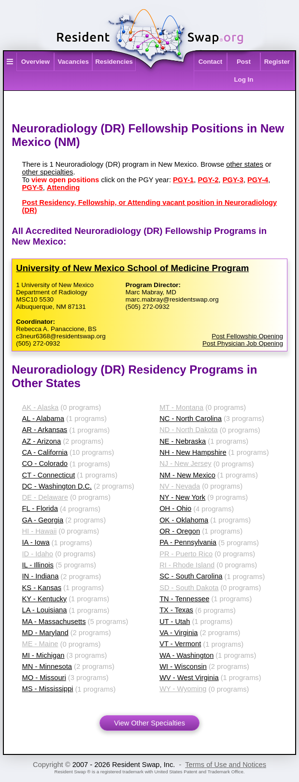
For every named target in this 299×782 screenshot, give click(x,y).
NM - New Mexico (187, 475)
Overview (35, 61)
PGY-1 (183, 180)
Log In (243, 79)
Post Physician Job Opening (242, 343)
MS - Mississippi (47, 689)
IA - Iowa (36, 542)
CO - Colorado (45, 463)
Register (277, 61)
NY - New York (182, 497)
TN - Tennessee (184, 599)
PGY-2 (208, 180)
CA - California (45, 452)
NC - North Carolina (190, 418)
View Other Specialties (149, 723)
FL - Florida (40, 508)
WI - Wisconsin (183, 666)
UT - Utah (174, 621)
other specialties (47, 172)
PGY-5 (32, 187)
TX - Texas (176, 610)
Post (244, 61)
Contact (211, 61)
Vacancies (72, 61)
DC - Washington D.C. (57, 486)
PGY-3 (233, 180)
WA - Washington (186, 655)
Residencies (114, 61)
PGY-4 (257, 180)
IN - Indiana (40, 576)
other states (244, 164)
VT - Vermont (180, 644)
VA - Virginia (178, 633)
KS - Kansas (41, 588)
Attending (63, 187)
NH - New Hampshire (192, 452)
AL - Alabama (43, 418)
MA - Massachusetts (54, 621)
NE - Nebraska (182, 441)
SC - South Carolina (190, 576)
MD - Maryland (45, 633)
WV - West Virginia (188, 677)
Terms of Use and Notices (225, 764)
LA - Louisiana (44, 610)
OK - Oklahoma (183, 520)
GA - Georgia (43, 520)
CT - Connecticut (48, 475)
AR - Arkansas (45, 430)
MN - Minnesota (47, 666)
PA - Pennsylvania (187, 542)
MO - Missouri (44, 677)
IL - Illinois (38, 565)
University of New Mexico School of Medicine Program (132, 268)
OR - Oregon (179, 531)
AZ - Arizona (41, 441)
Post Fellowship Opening (247, 336)
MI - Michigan (43, 655)
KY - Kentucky (44, 599)
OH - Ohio (175, 508)
